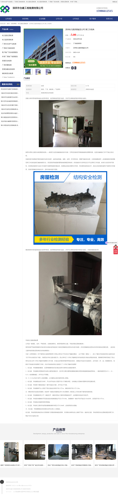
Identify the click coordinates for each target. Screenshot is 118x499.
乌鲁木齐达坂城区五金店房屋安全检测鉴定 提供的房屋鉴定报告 (10, 97)
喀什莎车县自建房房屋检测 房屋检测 (10, 101)
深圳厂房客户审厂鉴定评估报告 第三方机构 (37, 465)
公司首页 (8, 19)
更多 (18, 84)
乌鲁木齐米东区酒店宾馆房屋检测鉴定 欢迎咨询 (10, 93)
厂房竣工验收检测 (8, 48)
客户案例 (92, 19)
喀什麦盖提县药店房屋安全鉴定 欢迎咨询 (10, 117)
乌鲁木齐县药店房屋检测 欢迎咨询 (10, 109)
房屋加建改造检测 (8, 69)
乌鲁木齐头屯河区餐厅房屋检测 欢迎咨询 (10, 105)
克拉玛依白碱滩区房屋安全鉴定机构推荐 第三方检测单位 (10, 121)
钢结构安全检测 (7, 73)
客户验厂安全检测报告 (10, 52)
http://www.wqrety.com (32, 416)
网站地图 (36, 491)
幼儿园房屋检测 (7, 39)
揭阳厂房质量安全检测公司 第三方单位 (12, 465)
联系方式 (109, 19)
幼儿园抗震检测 (23, 23)
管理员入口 (29, 491)
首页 (8, 23)
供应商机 (25, 19)
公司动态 (76, 19)
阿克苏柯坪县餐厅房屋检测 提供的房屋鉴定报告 (10, 89)
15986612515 (78, 62)
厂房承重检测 (7, 65)
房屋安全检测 (7, 61)
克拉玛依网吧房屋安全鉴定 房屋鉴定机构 (10, 113)
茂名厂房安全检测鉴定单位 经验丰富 (59, 465)
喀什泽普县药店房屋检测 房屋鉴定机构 (10, 125)
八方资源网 (16, 491)
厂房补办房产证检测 (9, 44)
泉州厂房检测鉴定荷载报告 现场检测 (82, 465)
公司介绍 (59, 19)
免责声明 (23, 491)
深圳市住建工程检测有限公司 (14, 489)
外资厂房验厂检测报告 (10, 56)
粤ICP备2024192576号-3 (25, 485)
